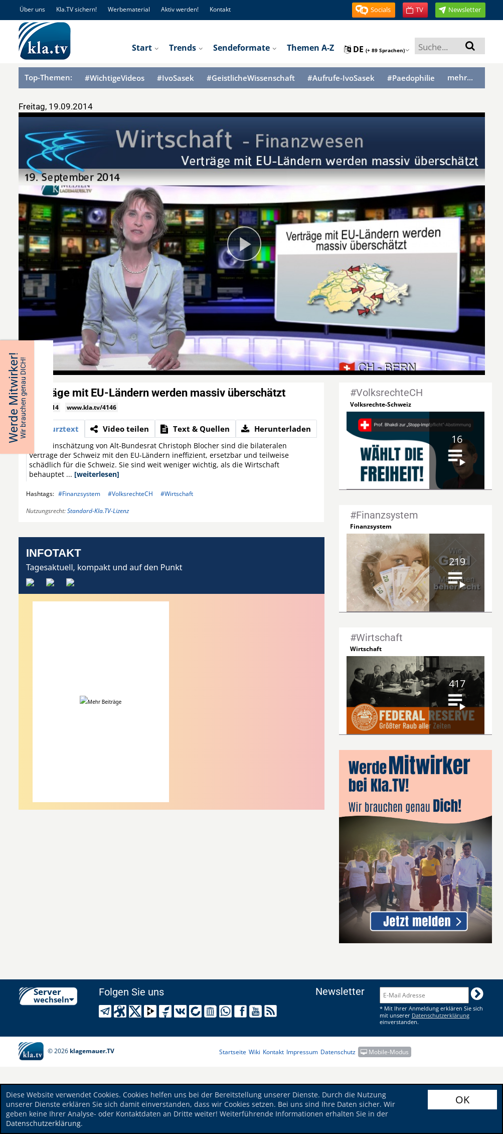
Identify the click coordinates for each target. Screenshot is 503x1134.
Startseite (232, 1052)
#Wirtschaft (176, 493)
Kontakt (220, 9)
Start (145, 47)
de (377, 49)
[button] (373, 10)
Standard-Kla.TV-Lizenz (98, 511)
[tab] (55, 429)
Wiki (254, 1052)
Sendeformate (245, 47)
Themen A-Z (310, 47)
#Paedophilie (411, 78)
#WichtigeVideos (114, 78)
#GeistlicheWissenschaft (251, 78)
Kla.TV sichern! (76, 9)
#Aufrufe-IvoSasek (341, 78)
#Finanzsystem (79, 493)
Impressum (302, 1052)
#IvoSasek (175, 78)
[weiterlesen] (96, 474)
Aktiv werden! (180, 9)
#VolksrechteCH (130, 493)
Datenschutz (338, 1052)
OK (462, 1099)
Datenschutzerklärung (43, 1123)
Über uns (32, 9)
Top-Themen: (48, 77)
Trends (186, 47)
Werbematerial (129, 9)
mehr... (460, 77)
